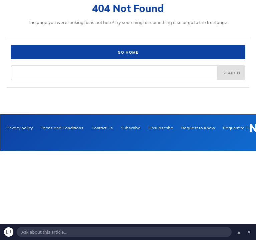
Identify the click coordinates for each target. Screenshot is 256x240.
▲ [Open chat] (239, 232)
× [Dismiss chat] (249, 232)
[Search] (231, 72)
